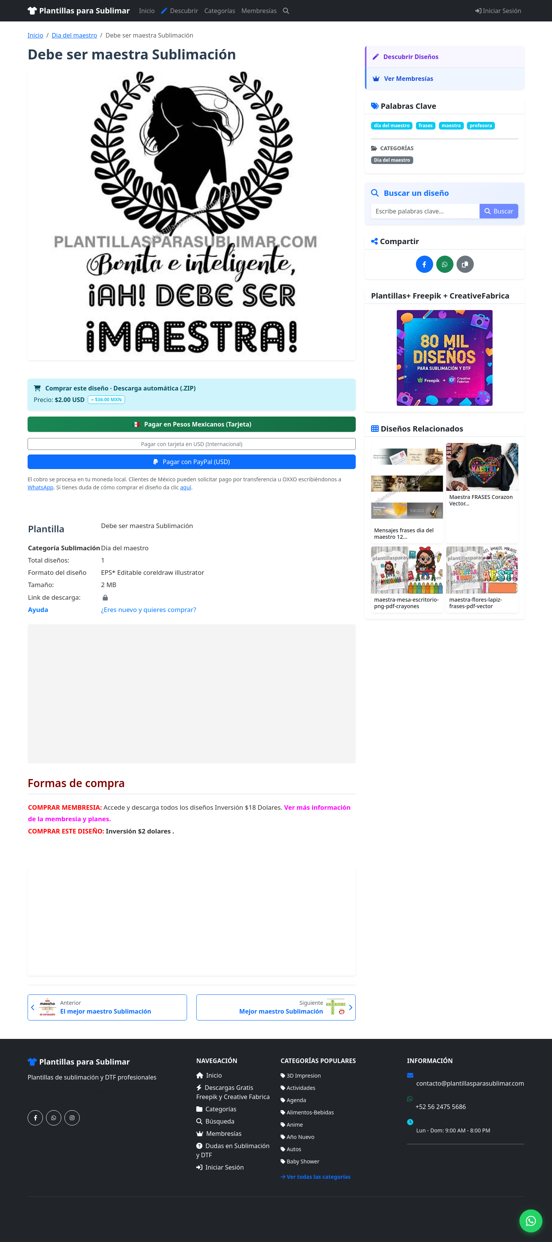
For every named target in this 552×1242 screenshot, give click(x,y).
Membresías (259, 11)
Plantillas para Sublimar (79, 10)
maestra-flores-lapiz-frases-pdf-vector (475, 603)
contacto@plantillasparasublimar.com (470, 1083)
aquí (185, 487)
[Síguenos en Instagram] (72, 1118)
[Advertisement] (191, 694)
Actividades (298, 1087)
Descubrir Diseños (406, 57)
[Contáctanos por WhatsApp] (53, 1118)
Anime (292, 1124)
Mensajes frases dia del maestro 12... (404, 533)
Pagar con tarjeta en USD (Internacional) (191, 444)
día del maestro (392, 125)
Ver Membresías (403, 78)
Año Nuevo (297, 1136)
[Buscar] (286, 10)
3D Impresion (301, 1075)
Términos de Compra (433, 1154)
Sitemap (514, 1214)
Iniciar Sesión (498, 11)
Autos (291, 1149)
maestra (451, 125)
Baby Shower (300, 1161)
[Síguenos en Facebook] (35, 1118)
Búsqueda (215, 1121)
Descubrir (179, 11)
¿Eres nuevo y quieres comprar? (148, 609)
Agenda (293, 1100)
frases (425, 125)
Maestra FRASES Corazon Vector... (481, 500)
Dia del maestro (74, 35)
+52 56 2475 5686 (441, 1107)
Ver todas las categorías (316, 1176)
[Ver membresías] (444, 358)
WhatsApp (40, 487)
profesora (481, 125)
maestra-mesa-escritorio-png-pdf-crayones (406, 603)
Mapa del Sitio (425, 1165)
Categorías (219, 11)
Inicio (147, 11)
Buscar (499, 211)
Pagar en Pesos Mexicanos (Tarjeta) (191, 424)
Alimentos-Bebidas (307, 1112)
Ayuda (38, 609)
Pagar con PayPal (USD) (191, 462)
